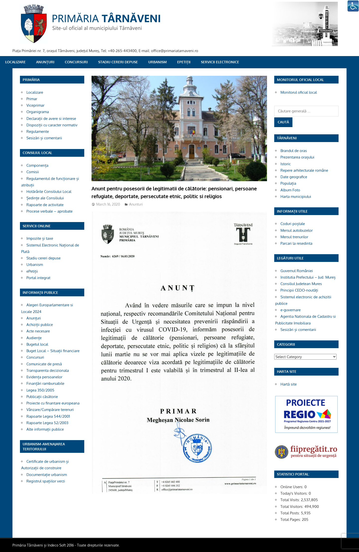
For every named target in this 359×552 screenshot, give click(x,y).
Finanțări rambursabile (45, 383)
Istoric (285, 163)
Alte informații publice (45, 429)
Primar (31, 98)
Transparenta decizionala (47, 370)
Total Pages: (291, 519)
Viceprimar (35, 105)
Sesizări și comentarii (44, 138)
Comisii (32, 171)
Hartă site (288, 384)
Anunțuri (45, 62)
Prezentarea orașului (297, 157)
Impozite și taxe (39, 238)
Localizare (15, 62)
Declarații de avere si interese (51, 118)
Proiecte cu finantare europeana (53, 403)
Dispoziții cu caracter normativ (52, 125)
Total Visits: (290, 499)
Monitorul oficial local (298, 92)
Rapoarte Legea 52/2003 (47, 422)
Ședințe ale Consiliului (45, 198)
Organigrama (37, 111)
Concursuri (76, 62)
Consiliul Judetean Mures (301, 283)
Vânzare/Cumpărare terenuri (50, 409)
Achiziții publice (39, 324)
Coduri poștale (292, 223)
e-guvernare (290, 310)
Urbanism (157, 62)
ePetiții (183, 62)
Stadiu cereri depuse (118, 62)
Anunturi (136, 204)
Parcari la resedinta (296, 243)
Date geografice (293, 176)
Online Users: (292, 486)
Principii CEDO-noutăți (299, 290)
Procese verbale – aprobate (49, 211)
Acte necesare (38, 331)
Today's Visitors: (294, 493)
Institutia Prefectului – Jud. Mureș (308, 277)
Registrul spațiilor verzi (45, 481)
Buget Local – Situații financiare (53, 350)
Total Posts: (290, 513)
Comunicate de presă (44, 364)
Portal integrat (38, 277)
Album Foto (290, 190)
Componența (37, 165)
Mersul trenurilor (294, 237)
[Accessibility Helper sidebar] (353, 6)
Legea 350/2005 (40, 390)
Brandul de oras (293, 150)
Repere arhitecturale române (304, 170)
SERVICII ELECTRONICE (220, 62)
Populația (288, 183)
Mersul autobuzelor (296, 230)
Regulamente (37, 131)
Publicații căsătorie (42, 396)
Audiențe (34, 337)
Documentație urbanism (46, 474)
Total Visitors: (292, 506)
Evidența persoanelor (44, 377)
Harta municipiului (295, 196)
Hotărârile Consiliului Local (48, 191)
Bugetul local (37, 344)
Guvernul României (296, 270)
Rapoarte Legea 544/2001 (48, 416)
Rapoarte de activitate (45, 204)
